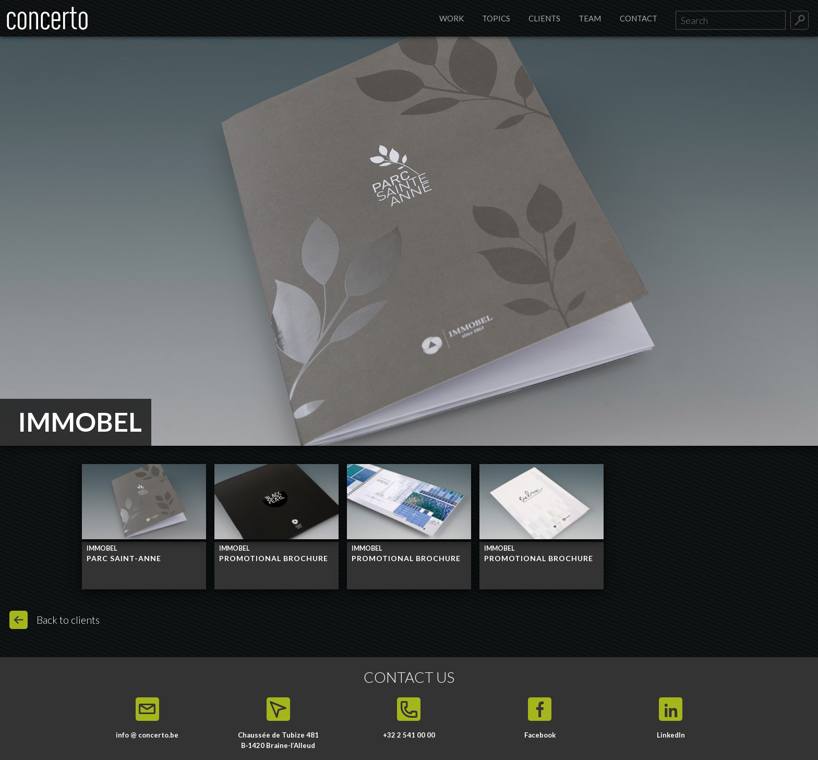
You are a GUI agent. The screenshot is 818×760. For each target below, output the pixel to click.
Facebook (540, 735)
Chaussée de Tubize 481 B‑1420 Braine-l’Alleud (278, 740)
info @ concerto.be (147, 735)
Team (590, 18)
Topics (496, 18)
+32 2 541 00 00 (409, 735)
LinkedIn (671, 735)
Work (451, 18)
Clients (544, 18)
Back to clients (68, 620)
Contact (638, 18)
